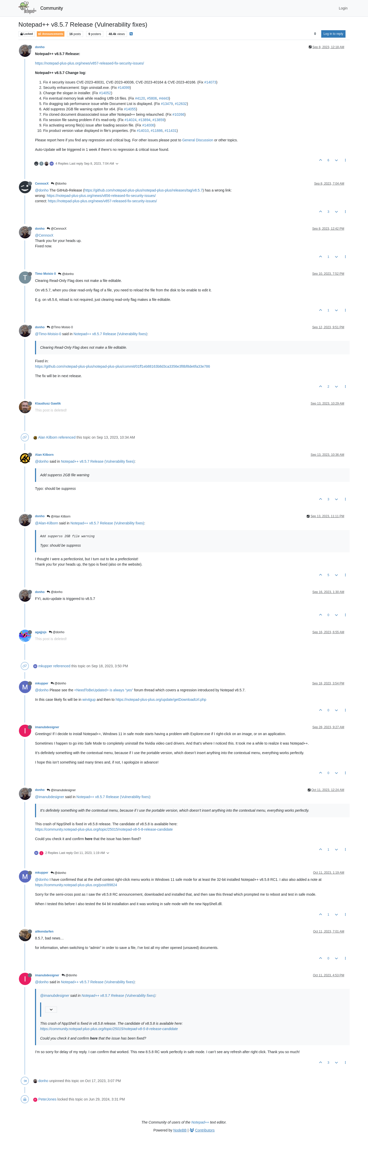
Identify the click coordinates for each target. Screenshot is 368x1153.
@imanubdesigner (61, 790)
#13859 (158, 120)
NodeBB (180, 1130)
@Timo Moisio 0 (60, 327)
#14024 (130, 120)
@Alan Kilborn (58, 516)
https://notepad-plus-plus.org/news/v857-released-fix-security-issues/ (89, 63)
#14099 (124, 88)
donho (39, 47)
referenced (67, 437)
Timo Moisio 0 (45, 274)
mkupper (45, 666)
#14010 (143, 131)
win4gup (89, 699)
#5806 (152, 98)
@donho (58, 183)
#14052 (105, 93)
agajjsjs (41, 632)
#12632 (181, 104)
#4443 (164, 98)
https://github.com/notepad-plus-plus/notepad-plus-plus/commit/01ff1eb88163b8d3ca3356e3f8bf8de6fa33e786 (122, 366)
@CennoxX (56, 228)
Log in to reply (333, 34)
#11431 (171, 131)
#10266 (178, 114)
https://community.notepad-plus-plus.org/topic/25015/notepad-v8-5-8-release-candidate (104, 829)
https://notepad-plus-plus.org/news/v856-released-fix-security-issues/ (101, 196)
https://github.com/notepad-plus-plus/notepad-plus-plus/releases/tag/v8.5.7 (143, 190)
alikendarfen (44, 931)
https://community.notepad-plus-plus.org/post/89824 (76, 885)
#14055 (130, 109)
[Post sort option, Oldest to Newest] (315, 33)
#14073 (210, 82)
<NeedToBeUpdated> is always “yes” (103, 690)
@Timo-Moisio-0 (48, 334)
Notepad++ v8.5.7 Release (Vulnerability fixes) (110, 334)
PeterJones (47, 1099)
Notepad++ (200, 1122)
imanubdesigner (47, 727)
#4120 (140, 98)
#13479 (167, 104)
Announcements (50, 34)
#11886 (157, 131)
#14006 (148, 125)
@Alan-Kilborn (46, 523)
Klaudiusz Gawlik (48, 403)
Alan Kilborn (47, 437)
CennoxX (42, 183)
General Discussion (197, 140)
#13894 (145, 120)
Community (51, 8)
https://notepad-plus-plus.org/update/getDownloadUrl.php (161, 699)
